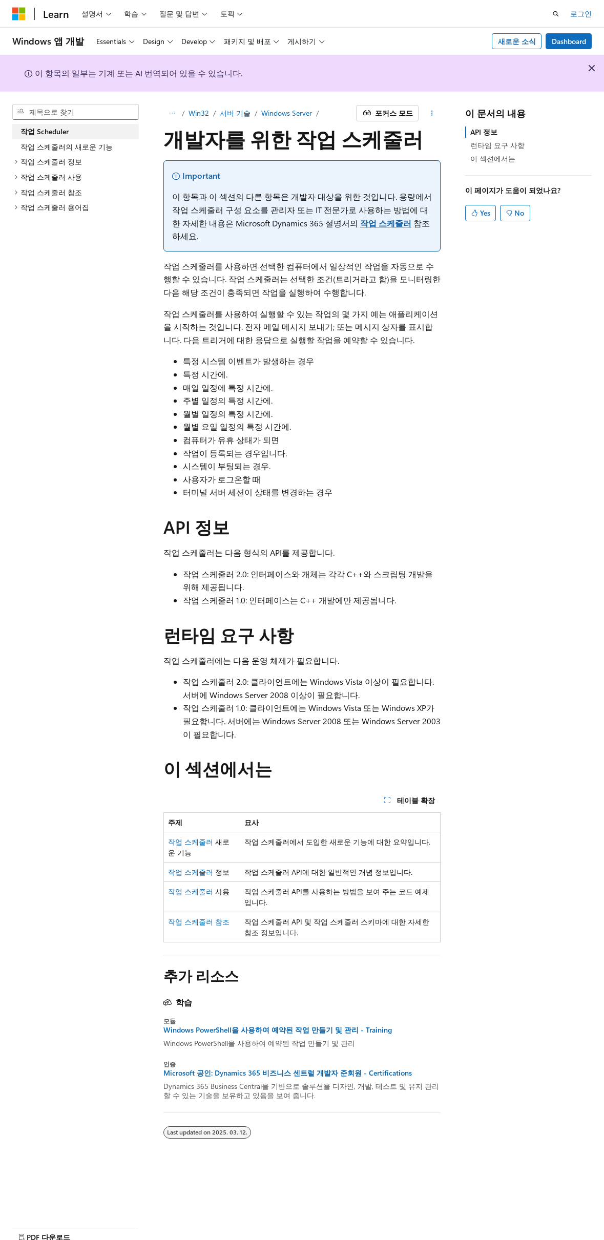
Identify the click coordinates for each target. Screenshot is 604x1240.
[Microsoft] (19, 13)
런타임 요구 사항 (497, 145)
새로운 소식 (517, 41)
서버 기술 (235, 113)
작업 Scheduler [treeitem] (44, 131)
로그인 (581, 13)
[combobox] (75, 112)
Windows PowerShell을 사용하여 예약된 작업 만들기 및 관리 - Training (277, 1030)
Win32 (199, 113)
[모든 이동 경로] (172, 113)
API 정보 (483, 132)
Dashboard (569, 41)
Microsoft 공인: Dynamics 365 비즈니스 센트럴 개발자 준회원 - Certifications (287, 1073)
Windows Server (286, 113)
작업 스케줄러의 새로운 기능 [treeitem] (66, 147)
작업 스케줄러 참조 (199, 922)
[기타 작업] (432, 113)
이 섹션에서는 (492, 158)
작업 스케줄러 (385, 223)
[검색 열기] (556, 14)
